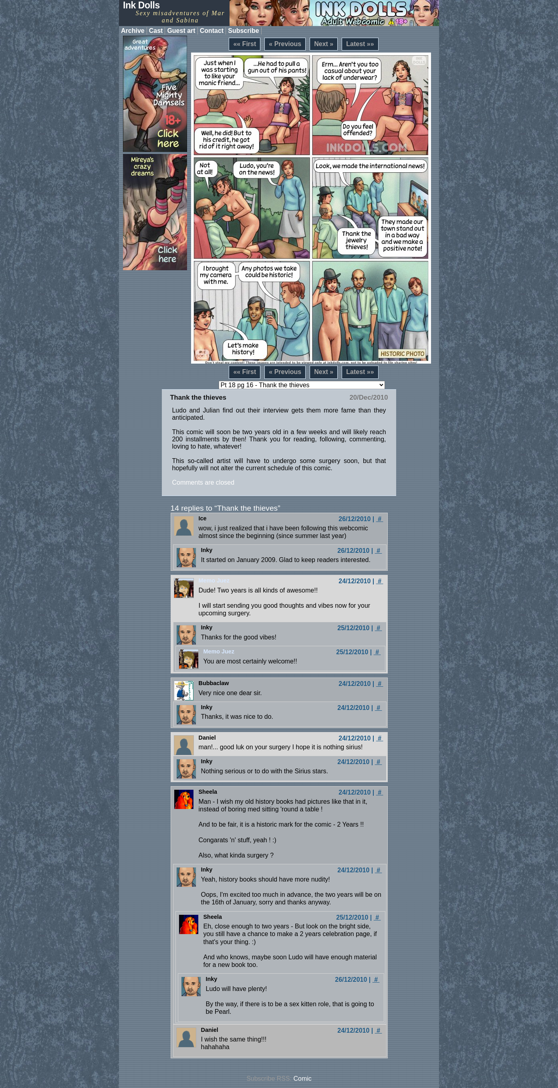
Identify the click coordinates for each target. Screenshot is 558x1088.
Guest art (181, 30)
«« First (244, 43)
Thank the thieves (198, 397)
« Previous (285, 43)
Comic (303, 1078)
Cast (156, 30)
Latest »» (360, 43)
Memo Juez (214, 580)
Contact (212, 30)
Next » (323, 43)
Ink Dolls (141, 5)
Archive (133, 30)
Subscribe (243, 30)
